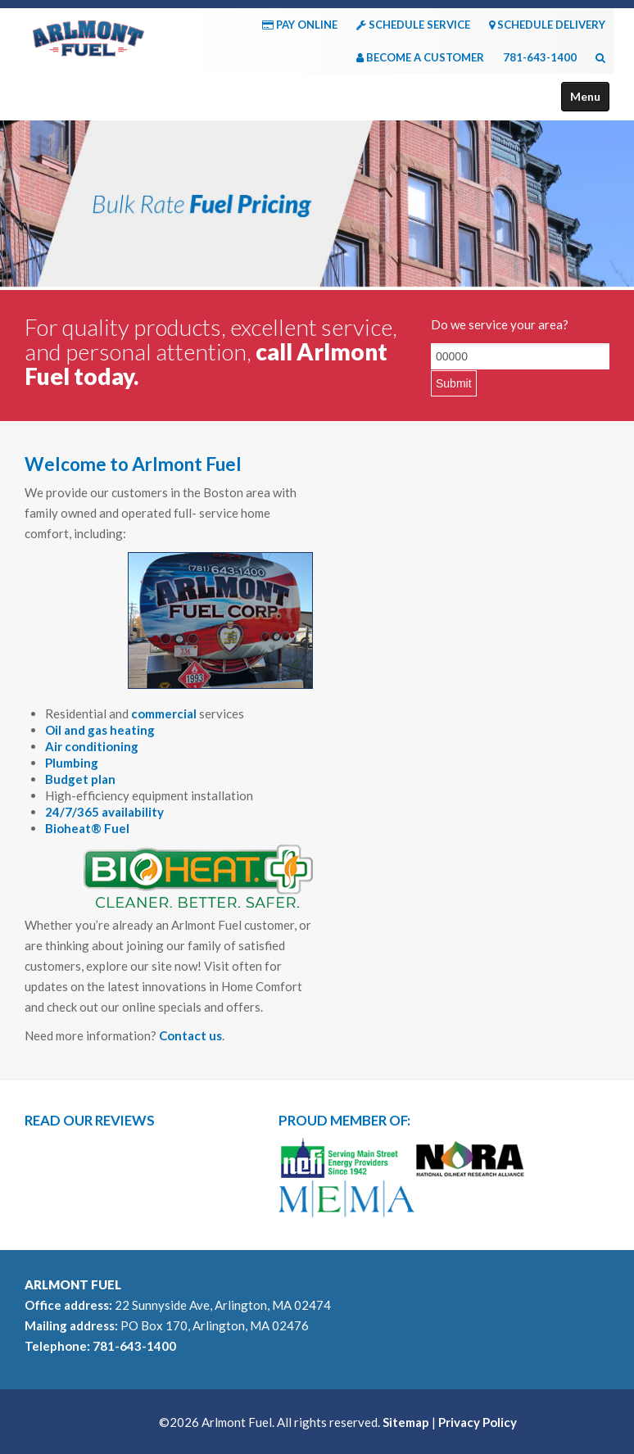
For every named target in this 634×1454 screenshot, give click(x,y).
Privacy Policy (477, 1422)
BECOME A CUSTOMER (420, 57)
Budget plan (80, 779)
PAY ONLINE (299, 24)
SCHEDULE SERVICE (413, 24)
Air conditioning (91, 746)
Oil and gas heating (100, 729)
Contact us (190, 1035)
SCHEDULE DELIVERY (547, 24)
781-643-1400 (540, 57)
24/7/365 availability (104, 811)
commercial (164, 713)
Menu (585, 96)
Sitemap (406, 1422)
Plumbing (71, 762)
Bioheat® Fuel (87, 828)
